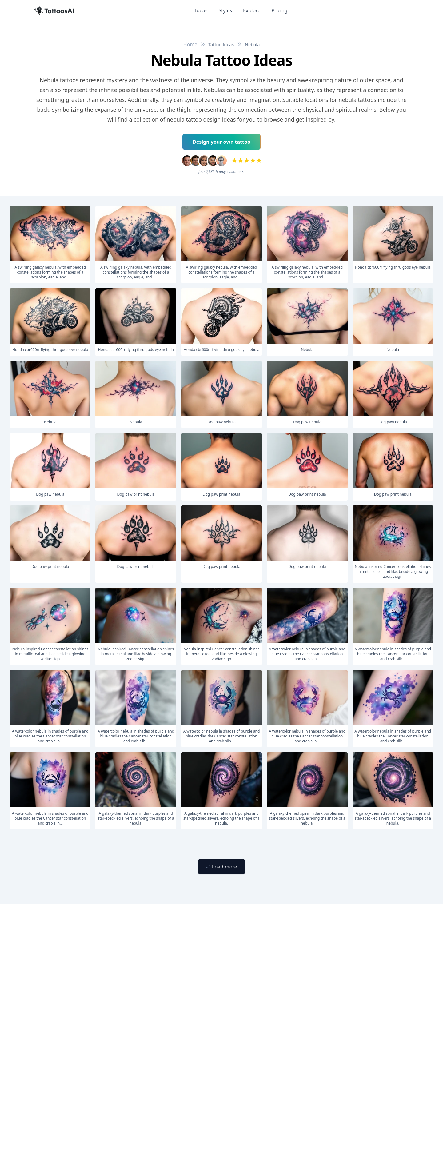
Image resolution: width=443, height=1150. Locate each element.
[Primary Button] (221, 866)
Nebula (252, 44)
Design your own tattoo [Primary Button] (221, 141)
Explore (251, 10)
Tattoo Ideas (221, 44)
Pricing (279, 10)
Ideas (201, 10)
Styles (225, 10)
